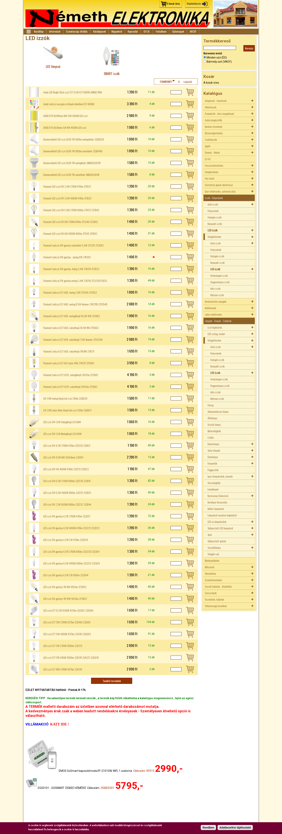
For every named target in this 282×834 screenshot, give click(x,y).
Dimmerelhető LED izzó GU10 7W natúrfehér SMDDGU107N (71, 175)
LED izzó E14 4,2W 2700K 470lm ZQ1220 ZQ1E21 (66, 446)
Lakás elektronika (213, 314)
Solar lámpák (214, 450)
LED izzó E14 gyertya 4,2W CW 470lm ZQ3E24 (65, 540)
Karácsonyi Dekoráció (218, 496)
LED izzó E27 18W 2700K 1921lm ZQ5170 (62, 669)
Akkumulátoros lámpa (218, 411)
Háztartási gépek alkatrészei (219, 185)
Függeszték (213, 470)
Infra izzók (215, 288)
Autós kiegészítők (213, 120)
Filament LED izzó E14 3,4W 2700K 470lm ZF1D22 (67, 186)
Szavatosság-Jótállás (77, 31)
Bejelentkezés (194, 3)
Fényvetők (212, 463)
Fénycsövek (213, 211)
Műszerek (209, 567)
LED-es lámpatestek (217, 522)
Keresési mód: (212, 53)
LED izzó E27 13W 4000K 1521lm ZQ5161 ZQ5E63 (67, 634)
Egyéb (207, 146)
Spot (210, 535)
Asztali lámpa (214, 424)
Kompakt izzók (215, 224)
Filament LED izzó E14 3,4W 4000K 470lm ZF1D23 (67, 198)
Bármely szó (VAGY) (219, 61)
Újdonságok (178, 31)
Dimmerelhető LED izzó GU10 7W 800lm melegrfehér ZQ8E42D (73, 139)
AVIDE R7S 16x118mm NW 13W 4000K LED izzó (65, 116)
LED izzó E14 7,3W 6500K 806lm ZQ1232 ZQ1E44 (67, 504)
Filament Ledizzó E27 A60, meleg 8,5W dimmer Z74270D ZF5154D (75, 304)
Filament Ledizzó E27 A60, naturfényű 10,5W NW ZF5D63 (71, 328)
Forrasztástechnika (214, 165)
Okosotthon (210, 573)
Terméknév (166, 81)
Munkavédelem (212, 560)
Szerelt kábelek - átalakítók (218, 586)
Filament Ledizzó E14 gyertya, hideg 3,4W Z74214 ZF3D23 (71, 269)
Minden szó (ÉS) (217, 57)
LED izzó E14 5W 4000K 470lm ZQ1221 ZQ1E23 (66, 469)
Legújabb (187, 81)
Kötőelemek (210, 308)
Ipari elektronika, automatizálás (220, 191)
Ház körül (209, 178)
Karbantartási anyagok (215, 301)
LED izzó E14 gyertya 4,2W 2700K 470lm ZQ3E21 (66, 516)
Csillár (211, 437)
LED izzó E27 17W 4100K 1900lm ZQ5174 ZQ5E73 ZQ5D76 (71, 658)
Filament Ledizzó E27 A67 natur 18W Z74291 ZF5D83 (68, 363)
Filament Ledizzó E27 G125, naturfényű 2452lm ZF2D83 (70, 387)
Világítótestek (214, 237)
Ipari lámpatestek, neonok (220, 476)
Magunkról (116, 31)
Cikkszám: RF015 (143, 770)
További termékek (112, 681)
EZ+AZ (208, 159)
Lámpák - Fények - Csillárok (218, 321)
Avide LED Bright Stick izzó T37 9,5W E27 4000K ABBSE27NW (72, 92)
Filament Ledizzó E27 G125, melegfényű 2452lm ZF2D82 (70, 375)
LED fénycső (53, 66)
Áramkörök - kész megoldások (219, 113)
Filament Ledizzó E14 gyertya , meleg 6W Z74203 (67, 257)
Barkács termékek (213, 126)
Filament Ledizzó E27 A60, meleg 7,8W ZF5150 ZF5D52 (70, 292)
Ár (179, 81)
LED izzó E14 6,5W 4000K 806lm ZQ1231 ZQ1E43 (67, 493)
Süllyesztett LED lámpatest (220, 528)
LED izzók (212, 230)
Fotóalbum (161, 31)
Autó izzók (213, 204)
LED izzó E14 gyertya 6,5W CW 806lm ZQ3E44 (65, 575)
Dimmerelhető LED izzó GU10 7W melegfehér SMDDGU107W (72, 163)
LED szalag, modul (216, 334)
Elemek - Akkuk (212, 152)
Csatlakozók (211, 139)
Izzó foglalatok (215, 327)
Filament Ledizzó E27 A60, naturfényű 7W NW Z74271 (68, 351)
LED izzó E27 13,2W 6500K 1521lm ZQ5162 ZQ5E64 (68, 610)
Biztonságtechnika (214, 133)
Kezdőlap (38, 31)
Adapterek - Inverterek (216, 101)
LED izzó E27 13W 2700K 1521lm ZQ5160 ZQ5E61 (66, 622)
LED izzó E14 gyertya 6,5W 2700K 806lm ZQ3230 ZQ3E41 (71, 552)
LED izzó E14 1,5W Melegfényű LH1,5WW (62, 434)
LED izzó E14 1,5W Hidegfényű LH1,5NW (62, 422)
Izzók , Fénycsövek (214, 198)
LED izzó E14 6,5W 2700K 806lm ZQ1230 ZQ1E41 (67, 481)
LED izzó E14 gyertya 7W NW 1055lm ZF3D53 (64, 587)
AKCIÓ (193, 31)
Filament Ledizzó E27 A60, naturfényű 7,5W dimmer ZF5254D (73, 340)
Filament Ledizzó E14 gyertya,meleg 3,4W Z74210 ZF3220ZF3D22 (75, 281)
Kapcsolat (133, 31)
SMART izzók (111, 73)
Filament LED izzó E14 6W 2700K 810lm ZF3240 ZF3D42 (70, 222)
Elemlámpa (213, 457)
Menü (28, 32)
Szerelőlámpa (214, 547)
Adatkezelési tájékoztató (235, 827)
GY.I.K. (147, 31)
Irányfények (213, 489)
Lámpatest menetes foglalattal (222, 515)
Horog (210, 405)
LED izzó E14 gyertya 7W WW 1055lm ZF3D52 (65, 599)
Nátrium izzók (217, 295)
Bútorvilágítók (214, 431)
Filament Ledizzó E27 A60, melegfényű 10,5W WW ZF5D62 (71, 316)
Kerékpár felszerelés (217, 502)
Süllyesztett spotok (217, 541)
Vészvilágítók (214, 483)
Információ (54, 31)
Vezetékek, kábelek (214, 599)
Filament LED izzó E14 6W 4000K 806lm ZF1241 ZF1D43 (70, 234)
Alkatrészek (210, 107)
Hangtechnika (211, 172)
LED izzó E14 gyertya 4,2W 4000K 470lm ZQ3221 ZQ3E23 (71, 528)
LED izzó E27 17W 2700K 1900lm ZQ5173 (62, 646)
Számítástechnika (213, 580)
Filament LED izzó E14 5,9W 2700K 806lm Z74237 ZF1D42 (71, 210)
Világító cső (213, 554)
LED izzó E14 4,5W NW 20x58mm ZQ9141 (63, 457)
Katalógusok (99, 31)
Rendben (208, 827)
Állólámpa (212, 418)
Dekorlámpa (213, 444)
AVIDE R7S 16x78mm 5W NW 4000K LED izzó (64, 128)
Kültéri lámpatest (216, 509)
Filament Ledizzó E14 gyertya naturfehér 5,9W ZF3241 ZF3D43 (73, 245)
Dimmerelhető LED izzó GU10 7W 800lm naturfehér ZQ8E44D (72, 151)
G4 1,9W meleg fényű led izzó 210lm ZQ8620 (65, 398)
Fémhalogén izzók (219, 275)
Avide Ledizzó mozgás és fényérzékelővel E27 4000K (68, 104)
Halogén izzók (214, 217)
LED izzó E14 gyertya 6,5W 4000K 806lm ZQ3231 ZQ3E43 (71, 563)
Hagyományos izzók (220, 282)
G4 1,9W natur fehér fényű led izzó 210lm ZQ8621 (67, 410)
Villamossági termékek (216, 606)
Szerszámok (211, 593)
